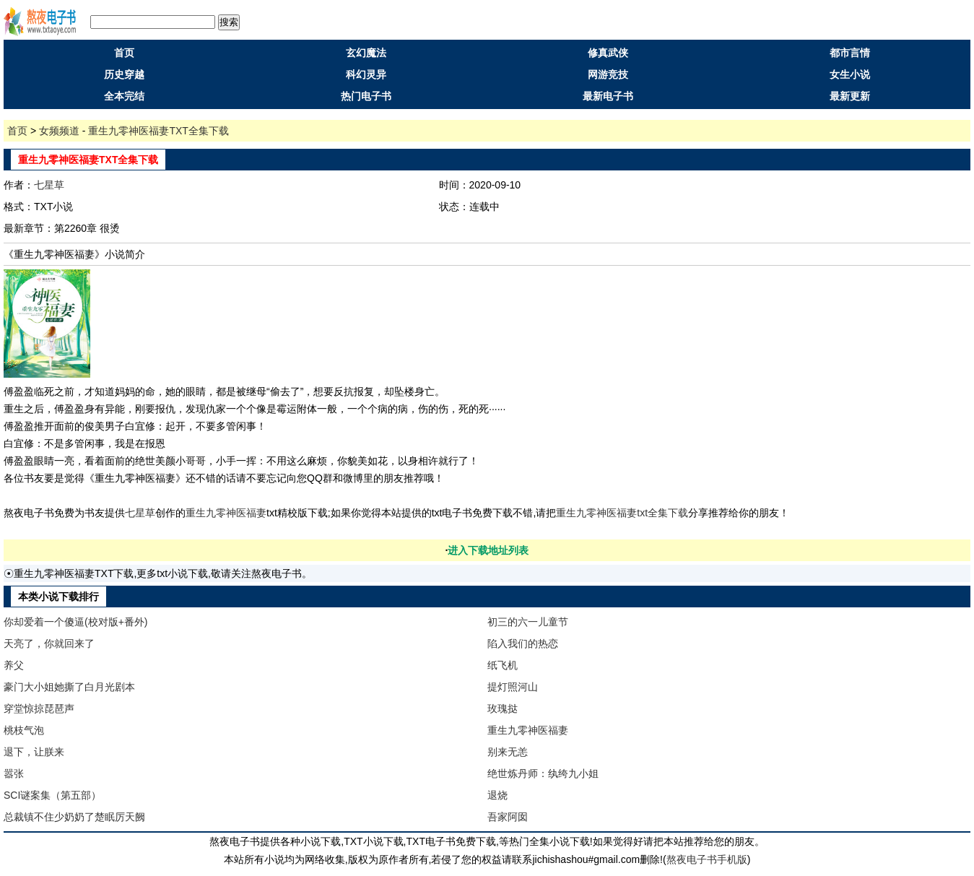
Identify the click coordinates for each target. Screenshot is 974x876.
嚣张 (14, 773)
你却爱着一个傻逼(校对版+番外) (76, 622)
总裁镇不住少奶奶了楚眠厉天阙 (74, 817)
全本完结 (124, 96)
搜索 (228, 22)
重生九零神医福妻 (226, 513)
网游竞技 (608, 74)
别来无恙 (507, 752)
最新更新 (850, 96)
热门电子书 (366, 96)
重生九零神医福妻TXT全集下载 (158, 130)
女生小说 (850, 74)
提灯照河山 (512, 687)
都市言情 (850, 52)
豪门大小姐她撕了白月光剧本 (69, 687)
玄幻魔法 (366, 52)
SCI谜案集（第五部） (52, 795)
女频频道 (59, 130)
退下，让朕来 (34, 752)
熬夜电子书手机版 (706, 859)
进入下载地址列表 (488, 550)
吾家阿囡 (507, 817)
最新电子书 (608, 96)
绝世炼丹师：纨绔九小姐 (543, 773)
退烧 (497, 795)
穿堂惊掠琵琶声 (39, 708)
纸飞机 (502, 665)
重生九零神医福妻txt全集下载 (622, 513)
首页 (124, 52)
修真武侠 (608, 52)
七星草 (49, 185)
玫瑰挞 (502, 708)
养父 (14, 665)
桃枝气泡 (24, 730)
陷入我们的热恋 (522, 643)
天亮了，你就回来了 (49, 643)
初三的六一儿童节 (527, 622)
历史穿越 (124, 74)
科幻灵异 (366, 74)
